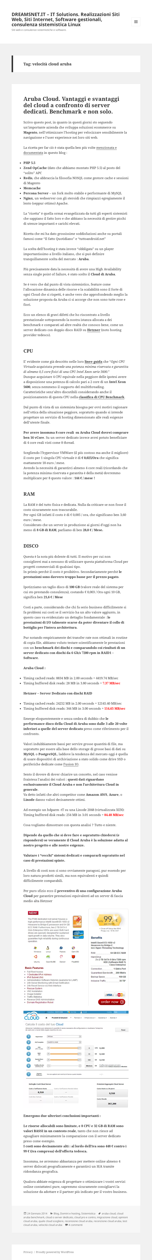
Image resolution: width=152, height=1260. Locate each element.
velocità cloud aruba (50, 1225)
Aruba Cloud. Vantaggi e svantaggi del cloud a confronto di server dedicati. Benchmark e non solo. (71, 105)
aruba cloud (109, 1213)
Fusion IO (70, 764)
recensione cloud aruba (78, 1221)
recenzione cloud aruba (107, 1221)
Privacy (28, 1252)
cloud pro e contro (85, 1217)
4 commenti (76, 1225)
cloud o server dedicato (59, 1217)
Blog (56, 1213)
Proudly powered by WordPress (55, 1252)
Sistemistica (88, 1213)
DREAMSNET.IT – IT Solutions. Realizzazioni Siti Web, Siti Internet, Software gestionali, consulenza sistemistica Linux (66, 19)
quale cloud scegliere (51, 1221)
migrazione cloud (107, 1217)
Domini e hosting (70, 1213)
